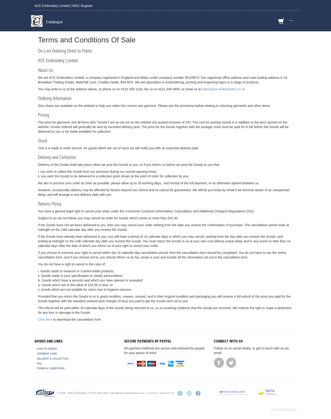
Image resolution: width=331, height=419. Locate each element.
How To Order (47, 348)
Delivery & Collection (52, 358)
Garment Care (47, 353)
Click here (45, 319)
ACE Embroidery (77, 393)
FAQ (39, 363)
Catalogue (54, 22)
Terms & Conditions (51, 368)
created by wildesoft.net (160, 393)
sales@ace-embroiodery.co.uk (223, 89)
